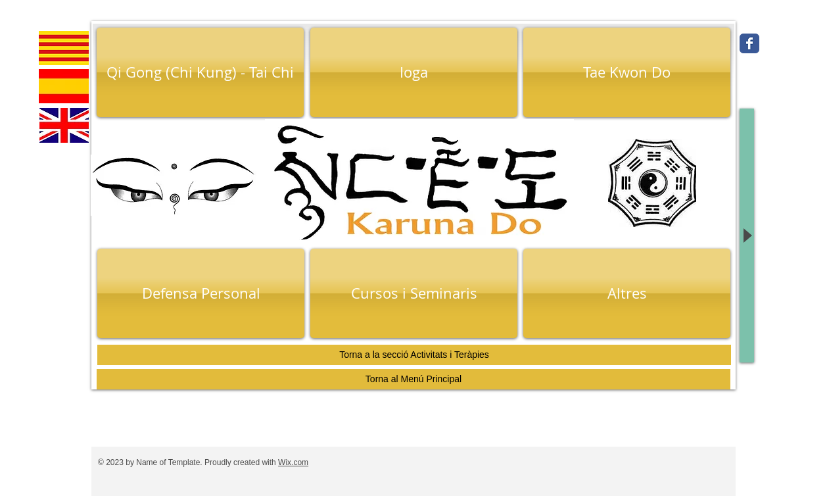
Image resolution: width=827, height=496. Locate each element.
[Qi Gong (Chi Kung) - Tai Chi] (200, 72)
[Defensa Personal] (200, 293)
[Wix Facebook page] (749, 43)
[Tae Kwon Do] (626, 72)
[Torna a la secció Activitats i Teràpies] (414, 355)
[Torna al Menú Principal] (413, 379)
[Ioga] (413, 72)
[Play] (747, 235)
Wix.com (293, 462)
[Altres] (626, 293)
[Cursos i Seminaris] (413, 293)
